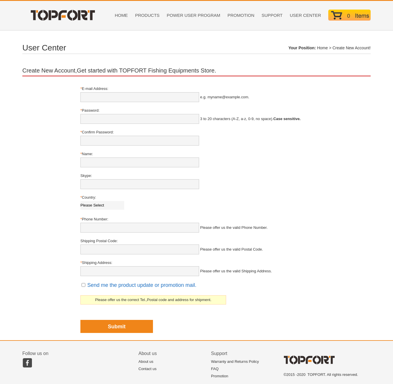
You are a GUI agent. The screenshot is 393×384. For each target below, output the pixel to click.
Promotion (219, 376)
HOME (121, 15)
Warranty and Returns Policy (235, 361)
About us (145, 361)
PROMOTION (241, 15)
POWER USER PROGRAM (193, 15)
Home (322, 48)
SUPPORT (272, 15)
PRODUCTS (147, 15)
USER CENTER (305, 15)
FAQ (215, 369)
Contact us (147, 369)
